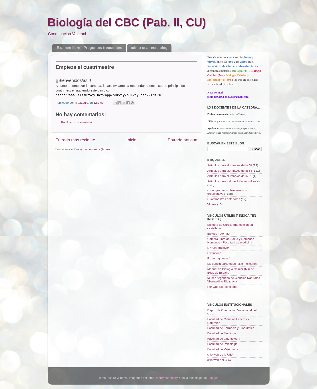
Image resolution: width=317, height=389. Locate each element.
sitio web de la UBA (220, 354)
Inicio (131, 140)
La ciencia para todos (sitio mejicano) (232, 263)
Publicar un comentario (76, 122)
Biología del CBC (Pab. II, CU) (127, 22)
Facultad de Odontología (223, 338)
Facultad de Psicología (222, 344)
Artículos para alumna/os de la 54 (229, 170)
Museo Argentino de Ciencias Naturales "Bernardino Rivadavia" (233, 279)
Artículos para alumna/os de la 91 (229, 176)
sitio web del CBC (219, 360)
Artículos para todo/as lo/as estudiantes (233, 181)
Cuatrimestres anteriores (223, 199)
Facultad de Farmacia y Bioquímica (230, 328)
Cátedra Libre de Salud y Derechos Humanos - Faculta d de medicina (230, 240)
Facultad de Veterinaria (222, 349)
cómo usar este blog (149, 48)
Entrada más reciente (75, 140)
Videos (212, 204)
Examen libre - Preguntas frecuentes (89, 48)
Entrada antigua (182, 140)
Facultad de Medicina (221, 333)
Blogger (213, 377)
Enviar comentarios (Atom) (92, 149)
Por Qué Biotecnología (222, 286)
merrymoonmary (166, 377)
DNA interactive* (218, 247)
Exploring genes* (218, 258)
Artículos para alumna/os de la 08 (229, 165)
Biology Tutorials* (218, 233)
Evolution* (214, 253)
